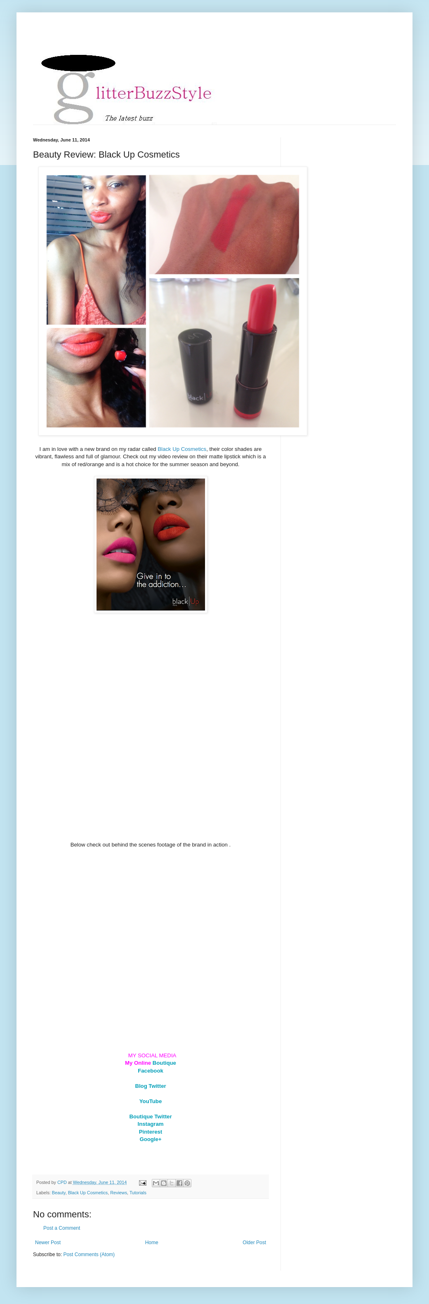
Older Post (254, 1242)
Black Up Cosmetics (182, 449)
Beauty (59, 1192)
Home (151, 1242)
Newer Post (48, 1242)
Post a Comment (61, 1228)
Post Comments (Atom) (89, 1254)
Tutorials (138, 1192)
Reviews (118, 1192)
